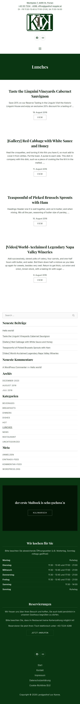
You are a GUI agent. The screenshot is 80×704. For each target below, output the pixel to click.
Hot (5, 422)
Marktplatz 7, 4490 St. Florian (40, 3)
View (40, 117)
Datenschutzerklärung (40, 680)
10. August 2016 (40, 218)
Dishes (6, 418)
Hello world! (8, 330)
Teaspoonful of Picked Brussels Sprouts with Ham (40, 200)
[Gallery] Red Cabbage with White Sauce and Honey (40, 143)
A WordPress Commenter (15, 367)
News (6, 432)
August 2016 (10, 385)
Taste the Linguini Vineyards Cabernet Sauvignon (40, 93)
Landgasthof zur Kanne (49, 694)
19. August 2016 (40, 112)
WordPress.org (11, 469)
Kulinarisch (40, 513)
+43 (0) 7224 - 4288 (27, 6)
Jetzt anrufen (40, 633)
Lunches (7, 427)
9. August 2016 (40, 275)
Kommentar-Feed (12, 464)
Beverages (8, 403)
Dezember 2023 (11, 381)
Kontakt (40, 670)
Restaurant (9, 437)
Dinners (7, 413)
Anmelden (8, 455)
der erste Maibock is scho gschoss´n (40, 503)
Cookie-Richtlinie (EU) (40, 685)
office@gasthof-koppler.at (50, 6)
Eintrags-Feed (11, 459)
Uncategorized (11, 442)
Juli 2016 (7, 390)
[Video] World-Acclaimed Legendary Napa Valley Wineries (40, 249)
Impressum (40, 675)
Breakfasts (9, 408)
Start (40, 665)
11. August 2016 (40, 169)
